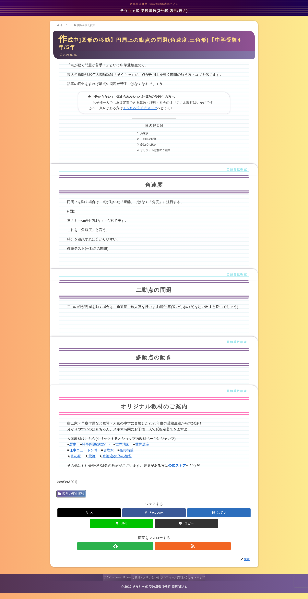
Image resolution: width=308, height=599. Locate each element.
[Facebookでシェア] (154, 518)
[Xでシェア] (89, 518)
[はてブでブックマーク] (219, 518)
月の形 (76, 462)
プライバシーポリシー (112, 583)
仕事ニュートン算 (83, 456)
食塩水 (108, 456)
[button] (186, 529)
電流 (91, 462)
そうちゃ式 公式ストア (140, 112)
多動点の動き (147, 149)
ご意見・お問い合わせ (144, 583)
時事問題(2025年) (96, 451)
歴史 (72, 451)
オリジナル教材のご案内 (155, 156)
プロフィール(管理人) (175, 583)
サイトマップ (201, 583)
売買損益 (126, 456)
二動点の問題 (147, 143)
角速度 (143, 137)
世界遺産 (142, 451)
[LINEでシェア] (121, 529)
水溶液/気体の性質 (117, 462)
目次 (148, 128)
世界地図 (122, 451)
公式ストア (177, 472)
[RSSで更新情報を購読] (158, 552)
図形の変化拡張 (71, 499)
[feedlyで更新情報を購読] (149, 552)
